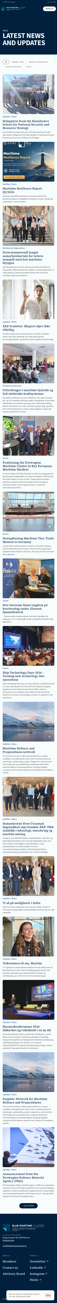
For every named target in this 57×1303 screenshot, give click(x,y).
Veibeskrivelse (8, 1240)
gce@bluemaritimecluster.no (15, 1245)
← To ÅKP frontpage (8, 2)
